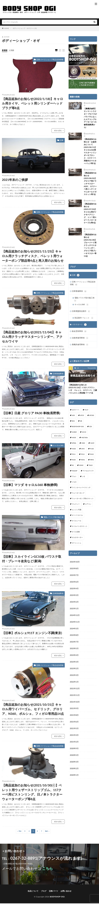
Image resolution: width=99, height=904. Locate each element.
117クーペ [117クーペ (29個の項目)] (75, 412)
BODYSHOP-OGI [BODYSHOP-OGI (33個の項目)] (78, 428)
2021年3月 (74, 737)
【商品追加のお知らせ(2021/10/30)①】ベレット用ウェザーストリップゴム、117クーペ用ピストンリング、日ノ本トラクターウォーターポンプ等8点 (32, 792)
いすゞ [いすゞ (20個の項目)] (84, 478)
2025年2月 (74, 604)
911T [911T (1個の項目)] (86, 412)
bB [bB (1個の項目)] (81, 423)
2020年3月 (74, 764)
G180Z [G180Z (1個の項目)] (74, 434)
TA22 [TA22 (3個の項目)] (90, 467)
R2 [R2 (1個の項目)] (73, 467)
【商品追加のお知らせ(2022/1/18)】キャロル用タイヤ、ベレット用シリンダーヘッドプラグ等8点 (32, 103)
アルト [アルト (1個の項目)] (74, 478)
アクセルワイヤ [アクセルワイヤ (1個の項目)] (88, 472)
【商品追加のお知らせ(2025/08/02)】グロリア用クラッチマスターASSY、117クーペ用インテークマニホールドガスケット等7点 (90, 184)
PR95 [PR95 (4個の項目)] (92, 461)
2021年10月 (75, 704)
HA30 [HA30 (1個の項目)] (74, 439)
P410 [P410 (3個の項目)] (92, 456)
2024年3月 (74, 630)
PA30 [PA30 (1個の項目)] (74, 461)
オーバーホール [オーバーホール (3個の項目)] (77, 517)
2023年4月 (74, 657)
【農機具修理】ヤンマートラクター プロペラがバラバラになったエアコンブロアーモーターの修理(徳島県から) (90, 118)
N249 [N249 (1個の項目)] (92, 445)
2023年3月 (74, 664)
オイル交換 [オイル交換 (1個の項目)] (76, 533)
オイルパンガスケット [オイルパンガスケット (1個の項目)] (79, 528)
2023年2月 (74, 670)
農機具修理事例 (80, 346)
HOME (6, 28)
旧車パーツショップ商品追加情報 (49, 59)
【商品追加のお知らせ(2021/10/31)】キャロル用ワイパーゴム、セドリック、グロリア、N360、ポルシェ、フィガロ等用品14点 (33, 709)
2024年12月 (75, 617)
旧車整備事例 (58, 374)
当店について (33, 892)
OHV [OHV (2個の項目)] (83, 450)
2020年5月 (74, 757)
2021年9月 (74, 710)
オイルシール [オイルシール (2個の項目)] (76, 522)
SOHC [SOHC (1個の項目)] (81, 467)
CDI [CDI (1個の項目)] (90, 428)
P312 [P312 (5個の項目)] (83, 456)
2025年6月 (74, 584)
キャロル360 (58, 446)
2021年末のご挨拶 (15, 180)
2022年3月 (74, 677)
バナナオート (79, 326)
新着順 (4, 50)
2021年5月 (74, 730)
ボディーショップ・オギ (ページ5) (24, 28)
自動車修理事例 (80, 339)
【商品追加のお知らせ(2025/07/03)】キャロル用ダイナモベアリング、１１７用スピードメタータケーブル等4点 (90, 213)
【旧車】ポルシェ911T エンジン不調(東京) (32, 633)
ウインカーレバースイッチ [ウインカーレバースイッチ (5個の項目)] (81, 489)
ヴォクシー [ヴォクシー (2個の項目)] (76, 506)
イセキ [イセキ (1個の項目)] (74, 484)
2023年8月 (74, 637)
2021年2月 (74, 744)
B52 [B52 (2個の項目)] (73, 423)
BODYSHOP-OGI (57, 897)
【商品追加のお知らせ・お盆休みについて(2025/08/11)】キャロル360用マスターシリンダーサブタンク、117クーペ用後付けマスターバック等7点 (90, 151)
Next (46, 832)
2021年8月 (74, 717)
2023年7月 (74, 644)
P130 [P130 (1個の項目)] (92, 450)
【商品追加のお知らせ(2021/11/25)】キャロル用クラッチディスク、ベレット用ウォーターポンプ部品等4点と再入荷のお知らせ (33, 256)
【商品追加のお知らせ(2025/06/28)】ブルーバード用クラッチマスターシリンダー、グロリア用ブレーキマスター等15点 (90, 245)
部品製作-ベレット (84, 319)
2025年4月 (74, 590)
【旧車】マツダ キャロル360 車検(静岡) (30, 485)
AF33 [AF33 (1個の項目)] (82, 417)
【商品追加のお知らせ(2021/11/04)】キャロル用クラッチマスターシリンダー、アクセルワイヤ (32, 337)
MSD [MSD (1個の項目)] (83, 445)
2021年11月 (75, 697)
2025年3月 (74, 597)
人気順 (11, 50)
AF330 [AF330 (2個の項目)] (91, 417)
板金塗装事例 (79, 332)
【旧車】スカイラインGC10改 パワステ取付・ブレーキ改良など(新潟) (31, 559)
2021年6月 (74, 724)
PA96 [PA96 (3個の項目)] (83, 461)
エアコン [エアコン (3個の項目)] (88, 506)
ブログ (43, 892)
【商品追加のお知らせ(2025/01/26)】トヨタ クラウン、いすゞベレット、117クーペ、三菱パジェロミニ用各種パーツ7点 (83, 390)
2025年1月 (74, 610)
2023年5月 (74, 650)
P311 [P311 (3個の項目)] (74, 456)
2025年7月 (74, 577)
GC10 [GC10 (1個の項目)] (84, 434)
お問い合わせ (66, 892)
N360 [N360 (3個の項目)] (74, 450)
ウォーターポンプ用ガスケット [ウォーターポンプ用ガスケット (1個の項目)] (83, 500)
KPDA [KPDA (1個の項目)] (74, 445)
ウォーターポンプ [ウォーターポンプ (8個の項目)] (78, 495)
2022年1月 (74, 684)
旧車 (61, 140)
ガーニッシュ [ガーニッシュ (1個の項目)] (76, 545)
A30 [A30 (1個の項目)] (73, 417)
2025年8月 (74, 570)
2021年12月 (75, 690)
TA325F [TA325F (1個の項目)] (74, 472)
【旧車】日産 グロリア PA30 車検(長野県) (31, 413)
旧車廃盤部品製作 (81, 312)
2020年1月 (74, 777)
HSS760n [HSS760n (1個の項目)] (84, 439)
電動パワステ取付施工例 (53, 517)
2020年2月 (74, 770)
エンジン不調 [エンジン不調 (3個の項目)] (76, 511)
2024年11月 (75, 624)
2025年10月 (75, 564)
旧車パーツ (53, 892)
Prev (20, 832)
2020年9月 (74, 750)
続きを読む (58, 131)
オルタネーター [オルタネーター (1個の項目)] (77, 539)
